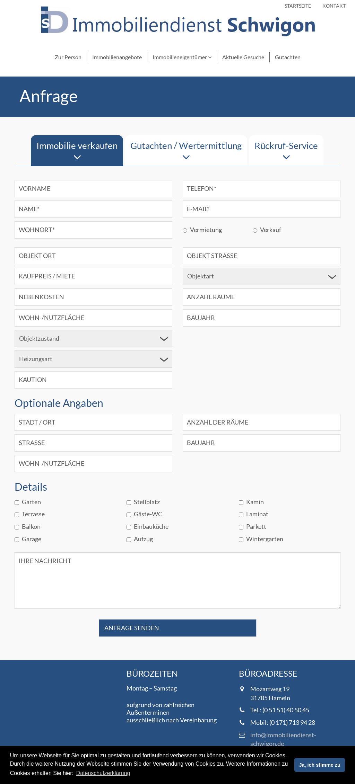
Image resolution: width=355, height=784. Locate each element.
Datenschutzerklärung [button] (103, 773)
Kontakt (334, 6)
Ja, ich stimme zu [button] (319, 765)
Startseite (298, 6)
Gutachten (288, 57)
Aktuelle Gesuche (243, 57)
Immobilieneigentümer (182, 57)
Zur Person (68, 57)
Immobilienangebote (117, 57)
